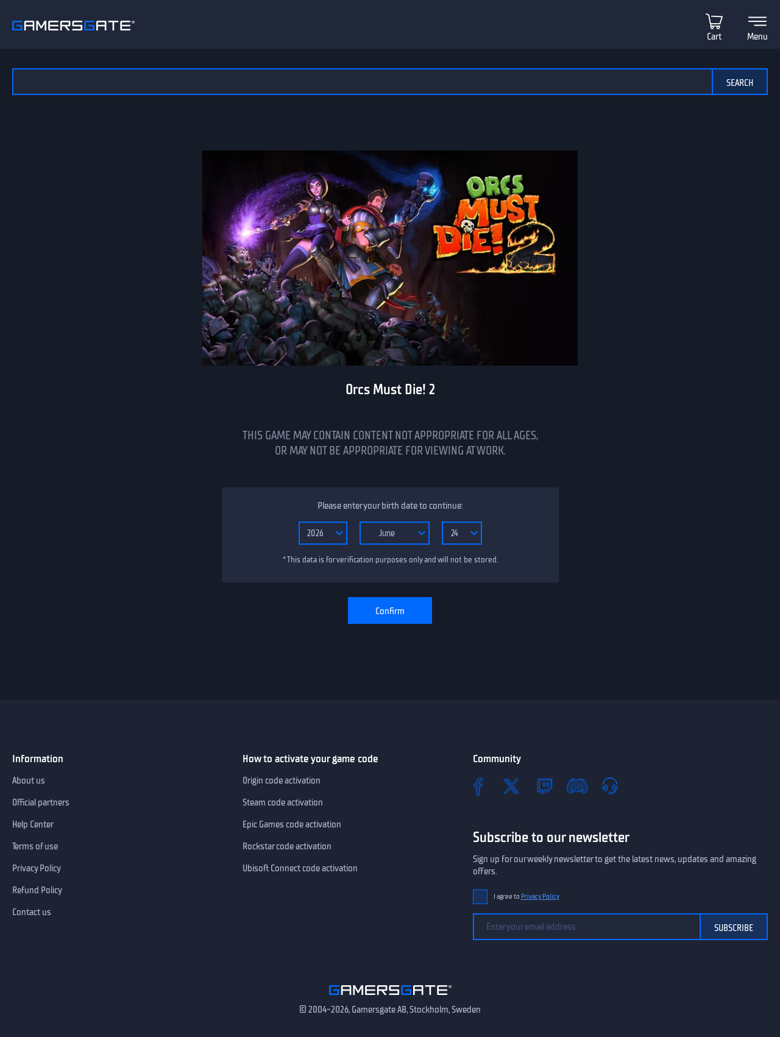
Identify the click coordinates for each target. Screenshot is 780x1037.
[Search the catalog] (362, 81)
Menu (757, 36)
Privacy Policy (36, 868)
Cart (714, 36)
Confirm (390, 611)
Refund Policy (37, 890)
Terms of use (35, 846)
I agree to (526, 896)
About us (28, 780)
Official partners (40, 802)
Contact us (31, 912)
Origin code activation (282, 780)
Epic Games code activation (292, 824)
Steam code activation (283, 802)
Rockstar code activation (287, 846)
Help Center (33, 824)
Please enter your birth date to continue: (390, 506)
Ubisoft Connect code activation (300, 868)
